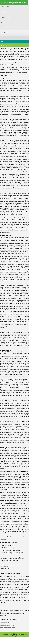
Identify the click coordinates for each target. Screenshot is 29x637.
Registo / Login (5, 6)
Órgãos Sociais (5, 17)
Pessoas (1, 627)
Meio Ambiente (3, 625)
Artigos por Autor (7, 627)
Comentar (3, 622)
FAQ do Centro (5, 23)
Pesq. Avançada (5, 26)
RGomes (13, 627)
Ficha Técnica (5, 12)
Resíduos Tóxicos (10, 625)
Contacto (14, 633)
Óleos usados (5, 45)
